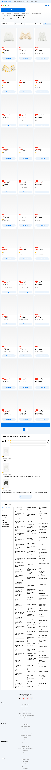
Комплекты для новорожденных (18, 622)
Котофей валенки (42, 532)
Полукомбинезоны (31, 627)
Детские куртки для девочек (31, 566)
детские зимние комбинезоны (30, 609)
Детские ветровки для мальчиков (19, 630)
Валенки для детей (42, 516)
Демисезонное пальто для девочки (31, 512)
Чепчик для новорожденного (42, 653)
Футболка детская (30, 625)
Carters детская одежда (43, 596)
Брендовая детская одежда (30, 638)
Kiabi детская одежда (43, 626)
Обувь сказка (41, 520)
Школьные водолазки (19, 567)
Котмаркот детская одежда (42, 633)
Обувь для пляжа (42, 556)
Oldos (40, 566)
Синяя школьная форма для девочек (20, 527)
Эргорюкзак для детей (19, 587)
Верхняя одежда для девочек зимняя (31, 539)
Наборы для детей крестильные (19, 595)
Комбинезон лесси (31, 622)
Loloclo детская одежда (43, 595)
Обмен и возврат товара (25, 708)
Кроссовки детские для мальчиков (31, 583)
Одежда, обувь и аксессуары (12, 13)
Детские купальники (43, 635)
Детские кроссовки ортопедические (43, 527)
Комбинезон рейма (31, 611)
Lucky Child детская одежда (43, 623)
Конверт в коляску (19, 592)
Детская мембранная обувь (43, 553)
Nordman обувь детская (31, 679)
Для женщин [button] (5, 522)
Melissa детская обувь (43, 547)
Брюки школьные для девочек (19, 540)
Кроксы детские (30, 683)
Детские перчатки (42, 666)
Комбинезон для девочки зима (18, 684)
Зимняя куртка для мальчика (19, 637)
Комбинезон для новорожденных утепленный (18, 601)
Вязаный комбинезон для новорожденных (19, 613)
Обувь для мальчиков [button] (7, 519)
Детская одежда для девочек (31, 518)
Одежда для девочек (36, 13)
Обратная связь (25, 719)
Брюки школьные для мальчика (19, 517)
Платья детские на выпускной (19, 579)
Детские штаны (30, 663)
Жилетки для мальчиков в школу (20, 548)
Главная (2, 13)
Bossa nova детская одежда (42, 599)
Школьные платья (18, 529)
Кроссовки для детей (31, 684)
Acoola (40, 561)
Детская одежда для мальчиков (19, 663)
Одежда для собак (25, 766)
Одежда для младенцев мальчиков (19, 608)
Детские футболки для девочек (31, 510)
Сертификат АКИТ (25, 717)
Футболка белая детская (32, 656)
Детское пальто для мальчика (19, 651)
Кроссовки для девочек (31, 588)
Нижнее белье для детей (43, 648)
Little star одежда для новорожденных (43, 618)
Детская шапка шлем (43, 663)
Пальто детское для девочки (31, 536)
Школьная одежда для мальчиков (19, 514)
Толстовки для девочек (19, 682)
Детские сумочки (42, 668)
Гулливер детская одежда (44, 563)
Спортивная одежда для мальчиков (20, 627)
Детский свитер (30, 665)
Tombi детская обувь (43, 537)
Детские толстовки (31, 640)
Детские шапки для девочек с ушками (42, 681)
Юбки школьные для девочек (19, 524)
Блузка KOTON (6, 458)
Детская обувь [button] (5, 526)
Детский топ (41, 651)
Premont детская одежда (43, 610)
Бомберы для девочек (31, 558)
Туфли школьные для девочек (19, 542)
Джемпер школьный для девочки (20, 556)
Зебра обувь (41, 521)
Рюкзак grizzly (18, 511)
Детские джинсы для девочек (31, 549)
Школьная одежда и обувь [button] (7, 508)
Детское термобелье (31, 652)
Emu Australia (41, 616)
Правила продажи (25, 709)
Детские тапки (30, 686)
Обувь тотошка (42, 593)
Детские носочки (42, 638)
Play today (41, 565)
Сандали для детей (42, 529)
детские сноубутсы (31, 671)
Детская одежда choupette (42, 572)
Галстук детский (42, 669)
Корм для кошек (25, 761)
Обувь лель (41, 601)
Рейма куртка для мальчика (18, 671)
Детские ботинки (42, 549)
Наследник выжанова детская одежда (43, 575)
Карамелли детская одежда (42, 612)
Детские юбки (18, 680)
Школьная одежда (18, 507)
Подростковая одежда (31, 624)
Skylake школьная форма (20, 554)
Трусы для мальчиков (43, 646)
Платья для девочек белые (31, 552)
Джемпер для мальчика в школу (20, 566)
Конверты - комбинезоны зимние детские (19, 598)
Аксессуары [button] (5, 531)
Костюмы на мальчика (19, 549)
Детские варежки (42, 655)
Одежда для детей (18, 571)
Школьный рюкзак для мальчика (19, 522)
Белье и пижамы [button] (6, 530)
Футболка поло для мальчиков (19, 646)
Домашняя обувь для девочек (31, 593)
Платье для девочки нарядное (19, 674)
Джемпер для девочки (31, 524)
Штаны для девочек (31, 554)
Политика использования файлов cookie (25, 715)
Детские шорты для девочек (31, 541)
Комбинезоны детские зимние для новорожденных (19, 590)
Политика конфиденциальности (25, 713)
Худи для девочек (30, 562)
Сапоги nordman (30, 675)
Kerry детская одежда (43, 580)
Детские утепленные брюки (31, 667)
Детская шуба (29, 521)
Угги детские (41, 515)
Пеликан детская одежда (43, 591)
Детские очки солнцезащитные (42, 676)
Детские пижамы (42, 643)
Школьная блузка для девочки (19, 519)
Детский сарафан (18, 536)
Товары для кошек (25, 759)
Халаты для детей (42, 644)
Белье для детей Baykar (43, 620)
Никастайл (41, 588)
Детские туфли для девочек (30, 586)
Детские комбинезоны (31, 604)
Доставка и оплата (25, 704)
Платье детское (18, 676)
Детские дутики (42, 544)
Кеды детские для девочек (30, 595)
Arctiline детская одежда (43, 628)
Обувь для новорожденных (18, 605)
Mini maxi (40, 614)
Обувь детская (30, 669)
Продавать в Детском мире (25, 706)
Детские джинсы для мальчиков (19, 669)
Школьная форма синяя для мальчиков (20, 559)
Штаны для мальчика (19, 631)
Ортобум (40, 518)
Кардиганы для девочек (31, 507)
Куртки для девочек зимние (31, 544)
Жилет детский (30, 641)
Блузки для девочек (5, 15)
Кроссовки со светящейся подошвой (31, 678)
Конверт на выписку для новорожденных (20, 573)
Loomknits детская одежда (42, 586)
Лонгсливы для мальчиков (18, 666)
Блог (25, 753)
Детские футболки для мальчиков (19, 634)
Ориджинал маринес (43, 584)
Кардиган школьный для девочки (20, 552)
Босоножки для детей (43, 535)
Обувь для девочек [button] (6, 520)
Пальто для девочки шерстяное (31, 573)
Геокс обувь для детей (43, 513)
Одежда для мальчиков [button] (5, 514)
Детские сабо (41, 550)
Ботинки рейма (42, 534)
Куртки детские (30, 612)
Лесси (40, 569)
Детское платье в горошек (30, 575)
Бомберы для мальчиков (20, 656)
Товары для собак (25, 763)
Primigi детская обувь (43, 524)
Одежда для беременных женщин (32, 600)
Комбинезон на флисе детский (19, 610)
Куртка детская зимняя (31, 653)
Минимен (40, 607)
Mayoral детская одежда (43, 578)
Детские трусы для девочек (42, 641)
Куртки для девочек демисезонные (31, 527)
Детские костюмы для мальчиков (19, 639)
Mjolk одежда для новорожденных (42, 605)
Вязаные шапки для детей (42, 673)
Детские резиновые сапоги (43, 508)
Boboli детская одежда (43, 631)
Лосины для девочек (31, 519)
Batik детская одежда (43, 602)
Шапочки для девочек (43, 664)
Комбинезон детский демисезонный (31, 606)
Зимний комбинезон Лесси (31, 632)
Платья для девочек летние (31, 556)
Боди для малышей (19, 580)
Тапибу (40, 510)
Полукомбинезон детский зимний (30, 662)
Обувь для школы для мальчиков (19, 545)
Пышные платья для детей (31, 515)
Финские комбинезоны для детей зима (32, 629)
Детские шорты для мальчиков (19, 658)
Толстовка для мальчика (20, 641)
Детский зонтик (42, 685)
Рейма (40, 568)
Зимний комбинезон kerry (31, 647)
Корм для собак (25, 764)
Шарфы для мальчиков (43, 671)
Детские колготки (42, 637)
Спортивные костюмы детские (31, 618)
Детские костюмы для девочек (31, 560)
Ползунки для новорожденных (30, 615)
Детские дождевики (31, 645)
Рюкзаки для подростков (44, 657)
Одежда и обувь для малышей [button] (7, 511)
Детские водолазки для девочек (31, 581)
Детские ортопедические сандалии (42, 541)
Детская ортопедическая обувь (32, 673)
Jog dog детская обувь (43, 511)
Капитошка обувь (42, 624)
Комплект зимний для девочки (31, 547)
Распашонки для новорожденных (18, 583)
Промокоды (25, 711)
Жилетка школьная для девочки (19, 563)
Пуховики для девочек (31, 528)
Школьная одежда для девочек (19, 510)
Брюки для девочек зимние (31, 578)
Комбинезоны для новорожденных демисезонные (18, 618)
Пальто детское (30, 655)
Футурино (41, 590)
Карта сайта (25, 720)
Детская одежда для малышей (19, 576)
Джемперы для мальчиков (18, 661)
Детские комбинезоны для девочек (31, 531)
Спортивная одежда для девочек (31, 534)
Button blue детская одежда (43, 582)
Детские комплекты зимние (31, 650)
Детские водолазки (31, 643)
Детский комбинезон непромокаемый (31, 620)
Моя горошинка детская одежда (20, 615)
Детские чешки (30, 681)
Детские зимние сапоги (43, 523)
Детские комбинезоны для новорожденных (20, 585)
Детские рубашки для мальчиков (19, 643)
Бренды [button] (4, 528)
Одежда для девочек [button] (7, 517)
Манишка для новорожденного (42, 679)
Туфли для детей (30, 597)
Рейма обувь (41, 530)
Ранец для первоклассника (42, 661)
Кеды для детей (42, 558)
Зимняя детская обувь (43, 546)
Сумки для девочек (42, 683)
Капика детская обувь (43, 576)
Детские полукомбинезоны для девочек (31, 569)
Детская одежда (25, 13)
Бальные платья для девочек (19, 687)
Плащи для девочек (31, 635)
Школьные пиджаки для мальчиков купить (31, 659)
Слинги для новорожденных (30, 602)
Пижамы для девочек (31, 523)
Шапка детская (41, 658)
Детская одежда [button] (6, 524)
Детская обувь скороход (44, 539)
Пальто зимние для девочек (19, 678)
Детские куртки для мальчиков (19, 624)
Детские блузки (30, 564)
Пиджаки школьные (19, 569)
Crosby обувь (41, 608)
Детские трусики (42, 649)
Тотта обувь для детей (43, 629)
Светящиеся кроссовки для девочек (31, 590)
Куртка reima (29, 634)
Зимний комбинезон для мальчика (20, 649)
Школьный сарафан (19, 561)
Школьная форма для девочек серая (19, 534)
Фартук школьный (19, 537)
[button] (13, 10)
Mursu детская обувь (43, 555)
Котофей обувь (42, 560)
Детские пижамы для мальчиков (19, 654)
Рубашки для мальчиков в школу (20, 531)
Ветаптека (25, 768)
